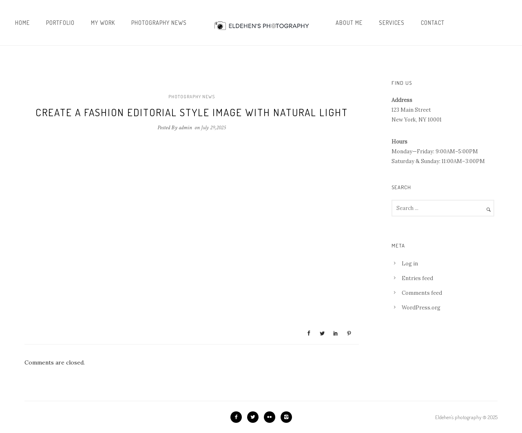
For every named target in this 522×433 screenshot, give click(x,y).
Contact (433, 22)
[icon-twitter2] (255, 417)
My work (103, 22)
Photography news (159, 22)
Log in (410, 263)
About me (349, 22)
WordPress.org (421, 307)
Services (392, 22)
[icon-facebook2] (238, 417)
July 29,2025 (213, 127)
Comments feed (422, 292)
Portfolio (60, 22)
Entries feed (417, 278)
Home (22, 22)
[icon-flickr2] (271, 417)
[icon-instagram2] (286, 417)
